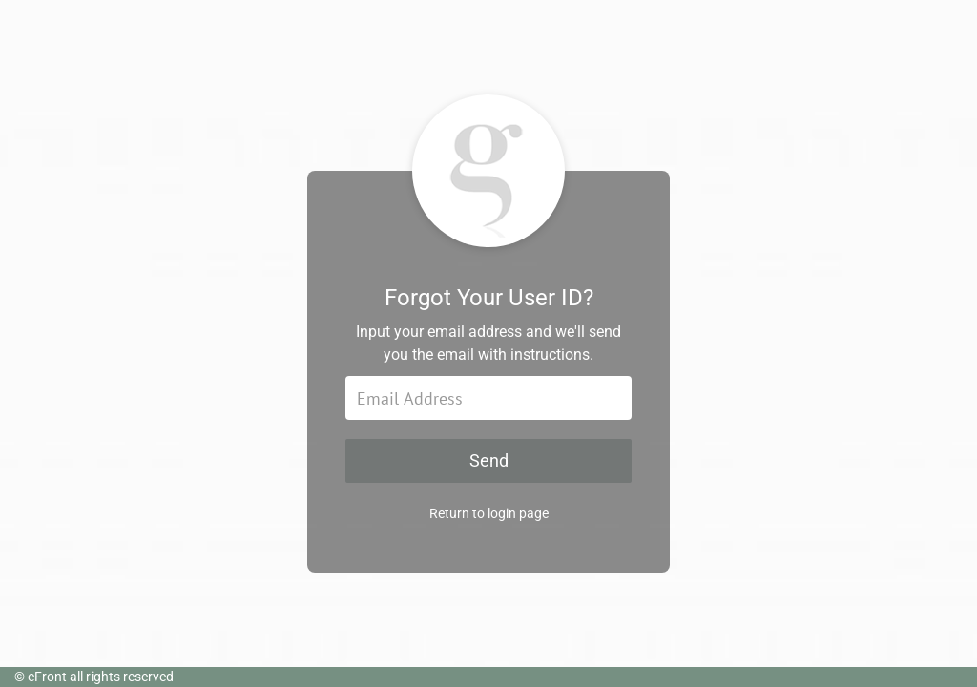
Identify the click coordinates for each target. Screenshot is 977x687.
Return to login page (489, 513)
